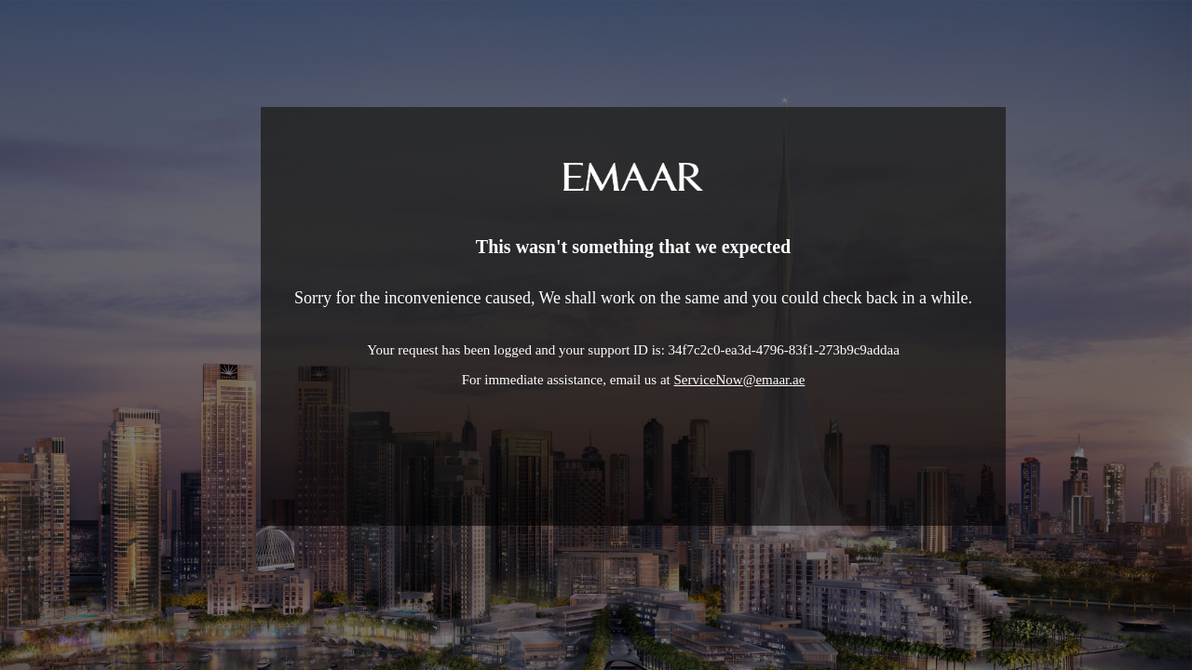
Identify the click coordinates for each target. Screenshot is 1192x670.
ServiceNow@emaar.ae (740, 379)
